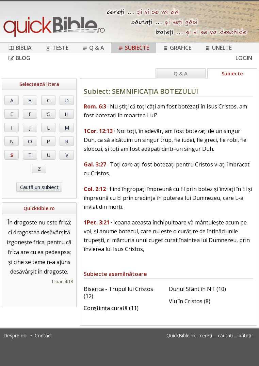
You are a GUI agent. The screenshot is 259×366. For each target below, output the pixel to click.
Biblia (20, 48)
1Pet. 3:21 (97, 222)
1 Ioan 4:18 (62, 281)
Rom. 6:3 (95, 106)
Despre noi (15, 335)
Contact (43, 335)
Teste (56, 48)
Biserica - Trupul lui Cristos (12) (118, 292)
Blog (19, 58)
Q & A (93, 48)
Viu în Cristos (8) (189, 301)
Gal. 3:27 (95, 164)
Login (244, 58)
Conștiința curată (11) (111, 308)
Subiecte (133, 48)
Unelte (218, 48)
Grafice (177, 48)
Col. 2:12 (95, 189)
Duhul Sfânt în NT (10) (197, 289)
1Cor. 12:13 (98, 131)
